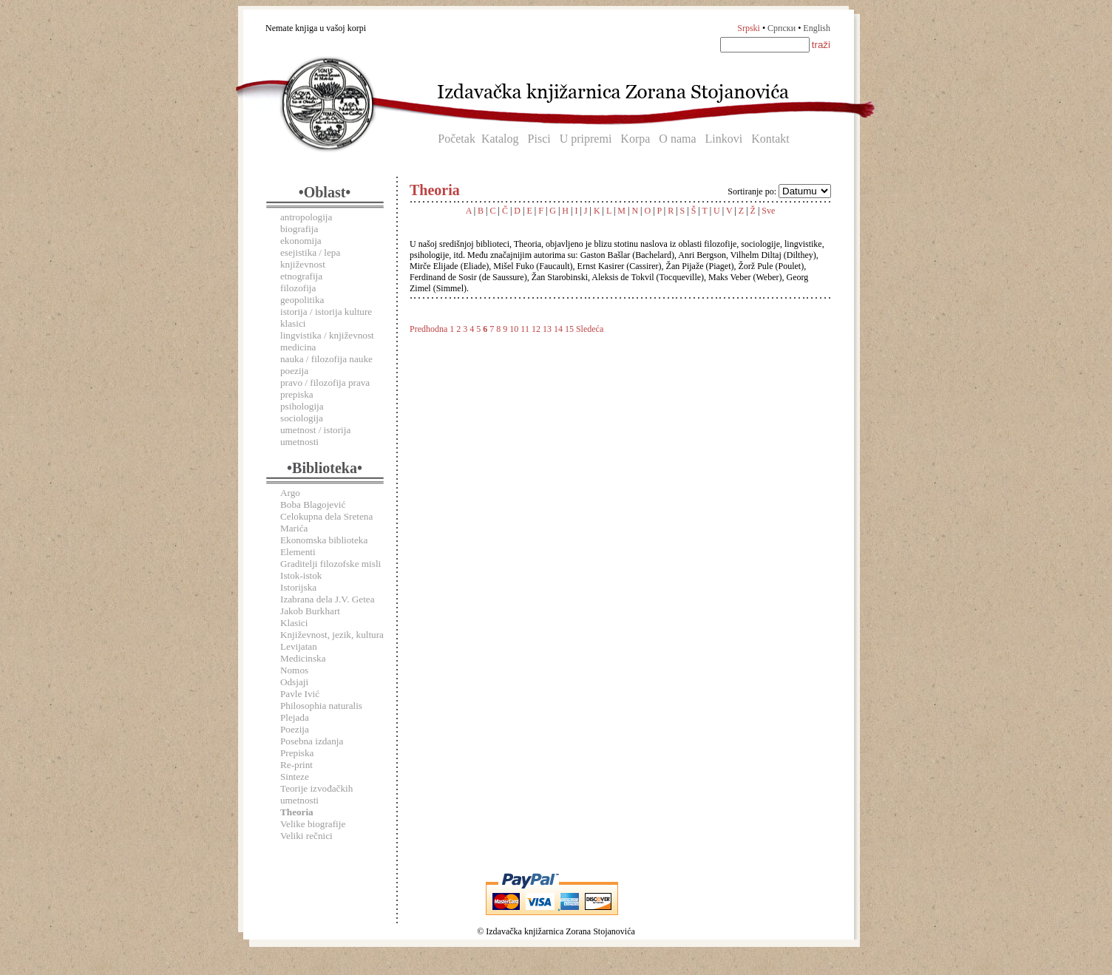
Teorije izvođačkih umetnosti (316, 794)
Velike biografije (312, 823)
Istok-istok (301, 575)
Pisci (539, 138)
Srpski (748, 28)
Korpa (635, 138)
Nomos (294, 670)
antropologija (306, 216)
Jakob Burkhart (310, 610)
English (816, 28)
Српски (781, 28)
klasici (292, 323)
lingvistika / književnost (327, 335)
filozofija (298, 287)
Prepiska (296, 752)
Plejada (294, 717)
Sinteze (294, 776)
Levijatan (298, 646)
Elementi (298, 551)
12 (536, 329)
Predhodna (428, 329)
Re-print (296, 764)
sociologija (301, 418)
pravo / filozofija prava (325, 382)
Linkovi (724, 138)
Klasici (294, 622)
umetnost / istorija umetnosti (315, 435)
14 (558, 329)
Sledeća (589, 329)
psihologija (302, 406)
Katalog (500, 138)
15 (569, 329)
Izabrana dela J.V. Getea (327, 599)
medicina (298, 347)
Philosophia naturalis (321, 705)
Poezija (294, 729)
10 (513, 329)
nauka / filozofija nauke (326, 358)
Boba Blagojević (312, 504)
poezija (294, 370)
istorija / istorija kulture (326, 311)
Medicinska (303, 658)
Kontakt (770, 138)
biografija (299, 228)
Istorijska (298, 587)
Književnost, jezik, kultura (332, 634)
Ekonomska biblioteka (323, 540)
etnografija (301, 276)
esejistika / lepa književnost (310, 258)
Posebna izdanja (311, 741)
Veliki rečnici (306, 835)
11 (525, 329)
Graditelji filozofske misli (330, 563)
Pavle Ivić (299, 693)
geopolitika (302, 299)
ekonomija (301, 240)
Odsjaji (294, 681)
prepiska (296, 394)
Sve (768, 210)
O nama (677, 138)
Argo (290, 492)
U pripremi (586, 138)
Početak (456, 138)
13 (547, 329)
